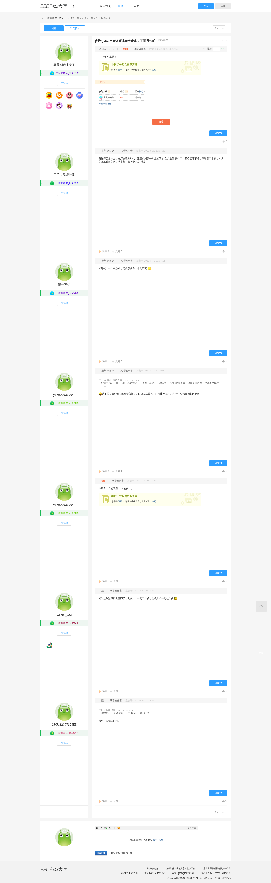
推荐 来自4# (108, 370)
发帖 (136, 6)
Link (105, 828)
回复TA (218, 133)
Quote (110, 828)
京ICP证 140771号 (129, 873)
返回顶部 (261, 606)
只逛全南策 (109, 97)
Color (101, 828)
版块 (121, 6)
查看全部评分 (105, 103)
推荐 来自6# (108, 260)
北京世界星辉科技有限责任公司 (216, 868)
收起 (141, 91)
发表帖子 (75, 28)
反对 (118, 251)
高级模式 (192, 828)
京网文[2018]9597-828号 (183, 873)
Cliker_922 (64, 614)
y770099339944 (64, 395)
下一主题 (226, 40)
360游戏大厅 (57, 871)
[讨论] (99, 41)
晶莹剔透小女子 (64, 65)
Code (114, 828)
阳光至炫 (64, 285)
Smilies (118, 828)
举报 (224, 141)
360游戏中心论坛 (60, 7)
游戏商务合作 (153, 868)
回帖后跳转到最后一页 (120, 853)
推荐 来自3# (108, 150)
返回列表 (219, 28)
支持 (105, 251)
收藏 (161, 121)
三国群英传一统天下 (55, 18)
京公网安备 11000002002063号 (216, 873)
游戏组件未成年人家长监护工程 (180, 868)
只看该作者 (140, 48)
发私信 (64, 82)
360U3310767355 (64, 724)
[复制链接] (163, 40)
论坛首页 (105, 6)
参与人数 (104, 91)
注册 (223, 6)
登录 (206, 6)
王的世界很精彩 (64, 175)
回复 (53, 28)
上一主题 (223, 40)
